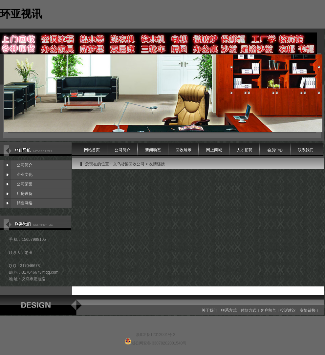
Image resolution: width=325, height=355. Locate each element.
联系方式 (229, 310)
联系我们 (306, 150)
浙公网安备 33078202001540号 (159, 343)
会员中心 (275, 150)
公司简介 (24, 165)
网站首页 (92, 150)
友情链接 (157, 164)
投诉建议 (288, 310)
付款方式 (248, 310)
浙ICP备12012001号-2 (155, 334)
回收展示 (183, 150)
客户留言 (268, 310)
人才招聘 (244, 150)
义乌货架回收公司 (128, 164)
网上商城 (214, 150)
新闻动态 (153, 150)
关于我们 (209, 310)
